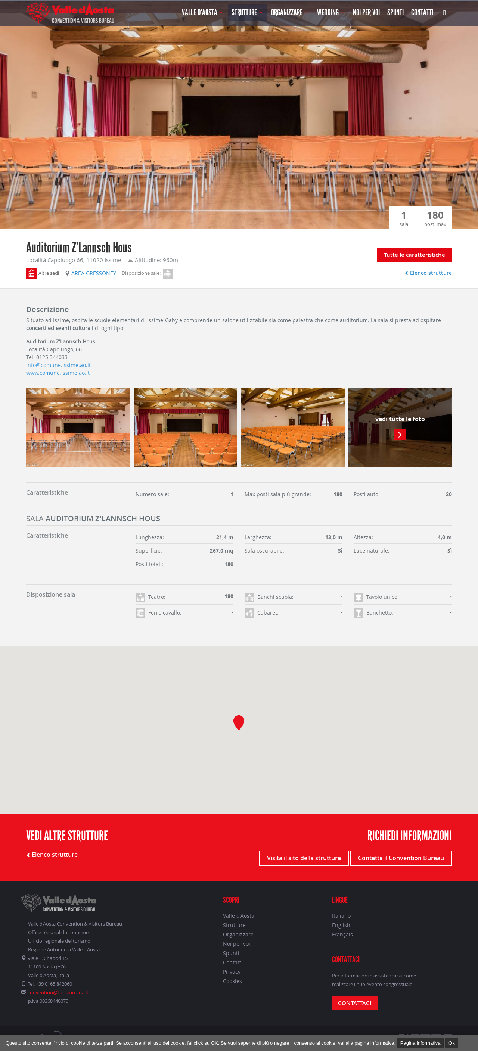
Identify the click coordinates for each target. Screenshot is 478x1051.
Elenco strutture (428, 272)
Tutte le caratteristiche (414, 255)
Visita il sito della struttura (304, 858)
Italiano (341, 915)
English (341, 925)
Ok (451, 1043)
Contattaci (355, 1003)
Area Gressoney (90, 273)
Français (342, 934)
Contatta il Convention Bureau (401, 858)
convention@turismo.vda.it (58, 992)
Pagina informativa (420, 1043)
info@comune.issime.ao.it (58, 365)
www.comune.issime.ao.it (58, 372)
